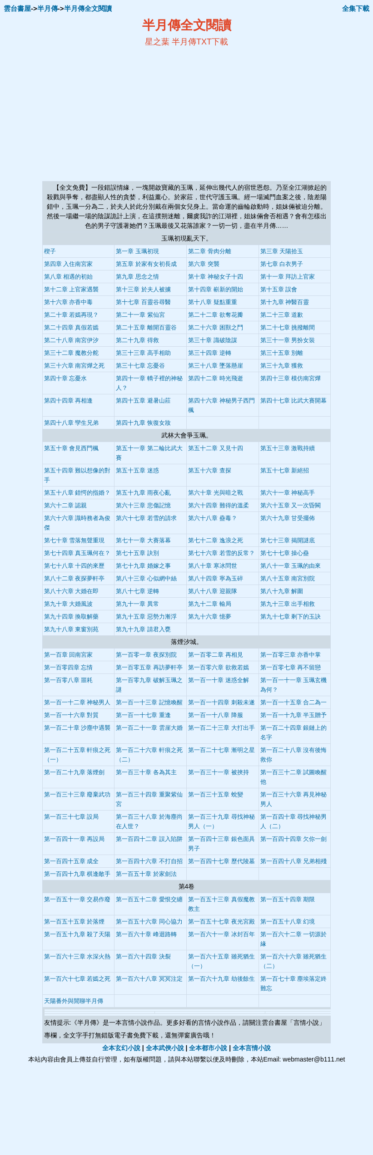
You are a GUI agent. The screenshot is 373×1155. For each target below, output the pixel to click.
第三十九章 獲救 (281, 365)
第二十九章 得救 (137, 340)
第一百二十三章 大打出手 (221, 727)
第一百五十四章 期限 (287, 899)
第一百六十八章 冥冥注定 (149, 978)
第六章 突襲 (203, 263)
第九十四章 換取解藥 (71, 616)
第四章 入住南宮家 (68, 263)
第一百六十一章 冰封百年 (221, 934)
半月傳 (47, 8)
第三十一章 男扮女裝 (287, 340)
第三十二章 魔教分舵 (71, 352)
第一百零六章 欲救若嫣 (218, 667)
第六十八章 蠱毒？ (212, 518)
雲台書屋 (17, 8)
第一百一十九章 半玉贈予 (293, 715)
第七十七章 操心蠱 (284, 553)
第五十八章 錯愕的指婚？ (77, 492)
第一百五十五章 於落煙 (74, 921)
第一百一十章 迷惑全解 (218, 680)
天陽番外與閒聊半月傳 (73, 1001)
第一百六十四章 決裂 (143, 956)
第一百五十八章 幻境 (287, 921)
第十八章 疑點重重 (212, 302)
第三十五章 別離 (281, 352)
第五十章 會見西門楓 (71, 448)
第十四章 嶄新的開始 (215, 289)
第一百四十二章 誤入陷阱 (149, 839)
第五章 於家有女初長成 (146, 263)
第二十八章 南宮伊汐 (71, 340)
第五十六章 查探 (209, 470)
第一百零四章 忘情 (68, 667)
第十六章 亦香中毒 (68, 302)
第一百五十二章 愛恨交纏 (149, 899)
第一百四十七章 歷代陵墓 (221, 861)
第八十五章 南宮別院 (287, 578)
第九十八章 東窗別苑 (71, 629)
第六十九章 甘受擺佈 (287, 518)
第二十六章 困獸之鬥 (215, 327)
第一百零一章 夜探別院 (146, 654)
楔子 (50, 251)
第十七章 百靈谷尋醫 (143, 302)
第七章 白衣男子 (281, 263)
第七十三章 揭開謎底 (287, 540)
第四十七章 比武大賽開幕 (293, 400)
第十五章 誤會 (279, 289)
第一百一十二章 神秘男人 (77, 702)
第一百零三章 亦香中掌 (290, 654)
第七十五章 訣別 (137, 553)
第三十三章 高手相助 (143, 352)
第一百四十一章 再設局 (74, 839)
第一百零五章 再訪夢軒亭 (149, 667)
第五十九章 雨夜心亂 (143, 492)
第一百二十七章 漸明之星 (221, 750)
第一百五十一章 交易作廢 (77, 899)
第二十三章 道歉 (281, 314)
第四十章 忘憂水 (65, 378)
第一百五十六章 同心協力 (149, 921)
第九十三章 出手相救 (287, 603)
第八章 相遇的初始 (68, 276)
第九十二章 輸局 (209, 603)
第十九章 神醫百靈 (284, 302)
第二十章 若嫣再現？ (71, 314)
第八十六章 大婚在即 (71, 591)
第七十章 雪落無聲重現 (74, 540)
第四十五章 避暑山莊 (143, 400)
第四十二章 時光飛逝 (215, 378)
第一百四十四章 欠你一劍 (293, 839)
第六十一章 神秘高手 (287, 492)
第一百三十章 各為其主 (146, 772)
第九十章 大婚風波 (68, 603)
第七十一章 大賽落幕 (143, 540)
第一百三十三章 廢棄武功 (77, 794)
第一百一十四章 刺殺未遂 (221, 702)
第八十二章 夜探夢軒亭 (74, 578)
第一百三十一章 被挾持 (218, 772)
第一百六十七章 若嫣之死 (77, 978)
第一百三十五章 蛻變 (215, 794)
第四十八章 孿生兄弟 (71, 422)
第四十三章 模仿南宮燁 (290, 378)
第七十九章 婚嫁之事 (143, 565)
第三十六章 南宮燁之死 (74, 365)
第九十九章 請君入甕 (143, 629)
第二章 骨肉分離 (209, 251)
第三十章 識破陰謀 (212, 340)
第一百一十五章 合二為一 (293, 702)
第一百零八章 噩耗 (68, 680)
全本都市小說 (208, 1048)
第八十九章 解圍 (281, 591)
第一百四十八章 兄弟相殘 (293, 861)
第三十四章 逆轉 (209, 352)
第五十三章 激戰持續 (287, 448)
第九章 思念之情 (137, 276)
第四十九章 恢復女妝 (143, 422)
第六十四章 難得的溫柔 (218, 505)
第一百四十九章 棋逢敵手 (77, 873)
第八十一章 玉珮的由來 (290, 565)
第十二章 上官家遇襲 (71, 289)
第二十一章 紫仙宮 (140, 314)
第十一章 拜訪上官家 (287, 276)
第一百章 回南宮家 (68, 654)
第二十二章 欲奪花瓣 (215, 314)
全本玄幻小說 (121, 1048)
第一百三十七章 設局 (71, 816)
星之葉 (157, 41)
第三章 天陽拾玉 (281, 251)
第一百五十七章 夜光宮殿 (221, 921)
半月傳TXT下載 (200, 41)
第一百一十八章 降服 (215, 715)
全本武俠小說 (165, 1048)
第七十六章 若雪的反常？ (221, 553)
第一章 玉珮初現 (137, 251)
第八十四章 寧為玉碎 (215, 578)
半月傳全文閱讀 (88, 8)
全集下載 (355, 8)
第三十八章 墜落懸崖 (215, 365)
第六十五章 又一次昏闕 (290, 505)
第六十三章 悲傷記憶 (143, 505)
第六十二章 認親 (65, 505)
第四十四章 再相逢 (68, 400)
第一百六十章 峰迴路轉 (146, 934)
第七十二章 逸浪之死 (215, 540)
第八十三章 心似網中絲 (146, 578)
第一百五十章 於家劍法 (146, 873)
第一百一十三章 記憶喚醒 (149, 702)
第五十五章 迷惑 (137, 470)
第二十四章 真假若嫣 (71, 327)
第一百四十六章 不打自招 (149, 861)
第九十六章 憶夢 (209, 616)
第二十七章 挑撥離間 (287, 327)
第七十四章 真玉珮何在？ (77, 553)
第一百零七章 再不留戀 (290, 667)
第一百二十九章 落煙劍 (74, 772)
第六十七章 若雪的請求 (146, 518)
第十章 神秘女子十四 (215, 276)
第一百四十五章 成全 (71, 861)
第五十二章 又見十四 (215, 448)
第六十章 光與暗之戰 (215, 492)
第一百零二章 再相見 (215, 654)
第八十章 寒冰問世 (212, 565)
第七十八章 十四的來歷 (74, 565)
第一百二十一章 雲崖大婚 (149, 727)
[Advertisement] (98, 113)
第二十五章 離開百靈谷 (146, 327)
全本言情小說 (252, 1048)
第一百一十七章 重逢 (143, 715)
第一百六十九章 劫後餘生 (221, 978)
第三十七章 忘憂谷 (140, 365)
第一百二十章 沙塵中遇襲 (77, 727)
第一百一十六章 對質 (71, 715)
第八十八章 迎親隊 (212, 591)
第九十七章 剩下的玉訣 (290, 616)
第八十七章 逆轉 (137, 591)
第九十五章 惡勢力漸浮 (146, 616)
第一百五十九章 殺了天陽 (77, 934)
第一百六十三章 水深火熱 (77, 956)
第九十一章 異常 (137, 603)
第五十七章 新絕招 (284, 470)
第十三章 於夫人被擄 (143, 289)
